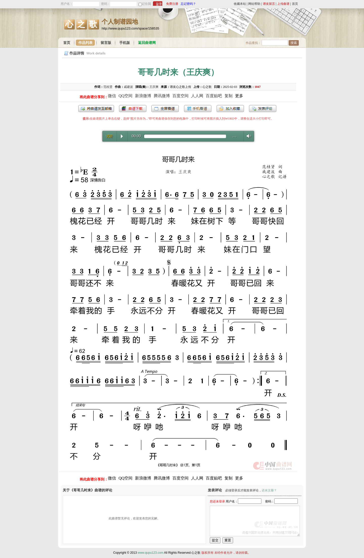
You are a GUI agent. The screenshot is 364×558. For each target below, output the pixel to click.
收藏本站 (240, 4)
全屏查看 (165, 108)
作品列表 (85, 43)
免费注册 (172, 4)
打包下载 (132, 108)
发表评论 (262, 108)
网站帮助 (254, 4)
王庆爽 (153, 87)
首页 (295, 4)
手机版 (124, 43)
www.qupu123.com (150, 552)
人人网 (197, 96)
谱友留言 (269, 4)
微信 (112, 96)
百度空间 (180, 96)
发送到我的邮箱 (96, 108)
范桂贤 (107, 87)
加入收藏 (230, 108)
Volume (247, 136)
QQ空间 (125, 96)
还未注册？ (269, 490)
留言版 (106, 43)
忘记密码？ (188, 4)
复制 (228, 96)
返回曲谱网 (147, 43)
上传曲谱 (283, 4)
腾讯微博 (162, 96)
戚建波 (128, 87)
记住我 (146, 4)
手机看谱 (198, 108)
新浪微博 (143, 96)
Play (122, 136)
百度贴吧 (214, 96)
